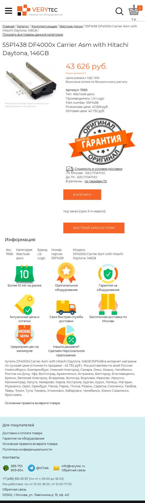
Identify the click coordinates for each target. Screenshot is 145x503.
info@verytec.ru (73, 466)
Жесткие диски (71, 26)
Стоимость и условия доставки (98, 169)
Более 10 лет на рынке (24, 276)
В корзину (82, 194)
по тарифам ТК (96, 181)
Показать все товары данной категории (32, 34)
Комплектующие (44, 26)
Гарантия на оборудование (108, 277)
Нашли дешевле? (76, 73)
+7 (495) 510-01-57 (15, 479)
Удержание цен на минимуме (25, 339)
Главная (8, 26)
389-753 (16, 466)
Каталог (23, 26)
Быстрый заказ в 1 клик (94, 228)
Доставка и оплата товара (22, 433)
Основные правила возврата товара (32, 403)
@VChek (42, 468)
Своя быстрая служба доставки (66, 311)
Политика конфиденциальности (27, 449)
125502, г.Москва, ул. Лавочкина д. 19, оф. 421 (35, 495)
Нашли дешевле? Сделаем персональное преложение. (66, 341)
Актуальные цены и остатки (24, 309)
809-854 (17, 470)
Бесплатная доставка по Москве (108, 308)
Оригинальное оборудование (66, 277)
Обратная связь (74, 470)
